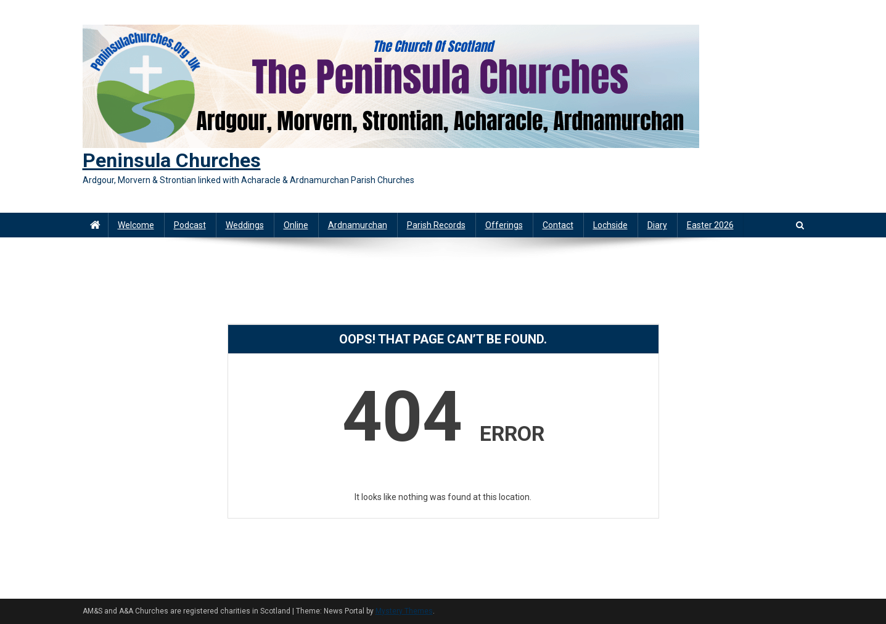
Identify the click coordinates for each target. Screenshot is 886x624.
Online (296, 225)
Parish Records (436, 225)
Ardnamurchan (357, 225)
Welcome (136, 225)
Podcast (190, 225)
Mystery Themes (404, 611)
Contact (558, 225)
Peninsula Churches (172, 160)
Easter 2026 (710, 225)
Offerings (504, 225)
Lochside (610, 225)
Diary (657, 225)
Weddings (245, 225)
